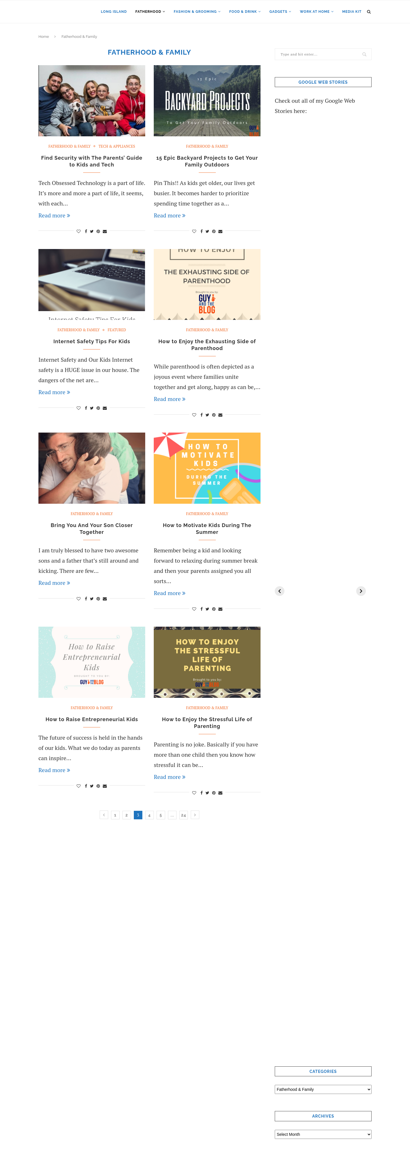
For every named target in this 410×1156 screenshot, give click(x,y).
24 (183, 815)
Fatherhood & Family (69, 146)
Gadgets (278, 12)
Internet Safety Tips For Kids (91, 341)
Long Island (114, 12)
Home (43, 36)
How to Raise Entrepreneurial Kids (92, 719)
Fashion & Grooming (195, 12)
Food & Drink (243, 12)
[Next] (361, 591)
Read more (54, 215)
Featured (117, 330)
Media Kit (352, 12)
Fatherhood (148, 12)
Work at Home (315, 12)
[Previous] (279, 591)
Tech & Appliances (117, 146)
